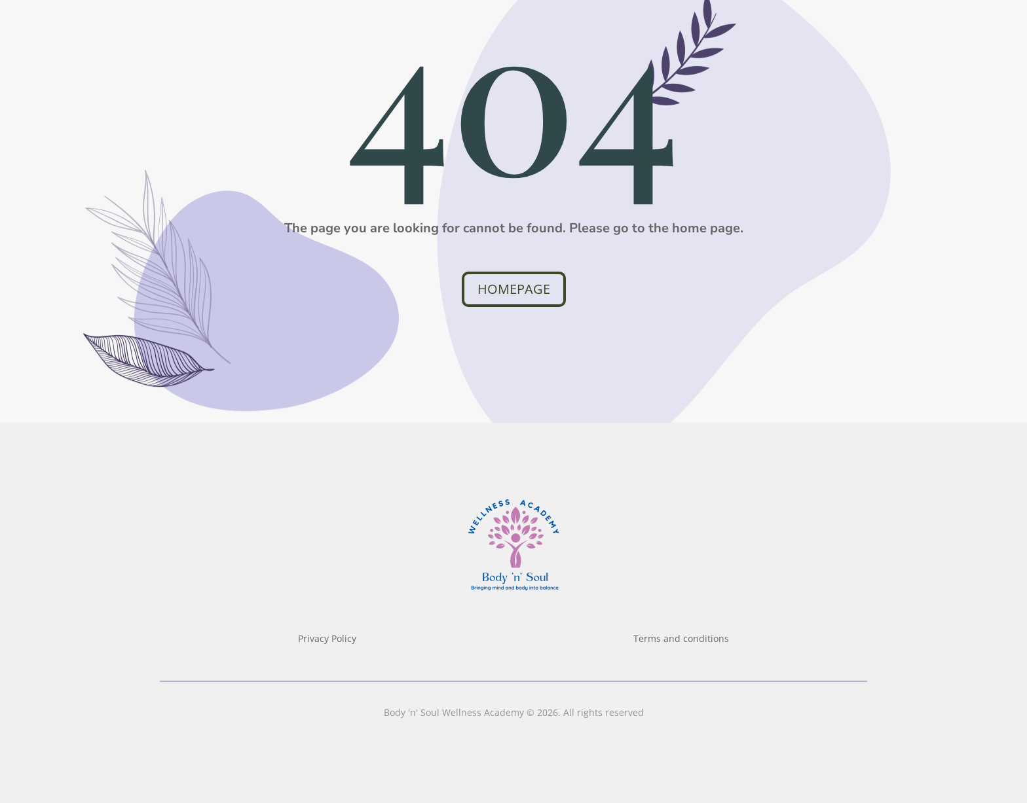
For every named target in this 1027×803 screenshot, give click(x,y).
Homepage (513, 289)
